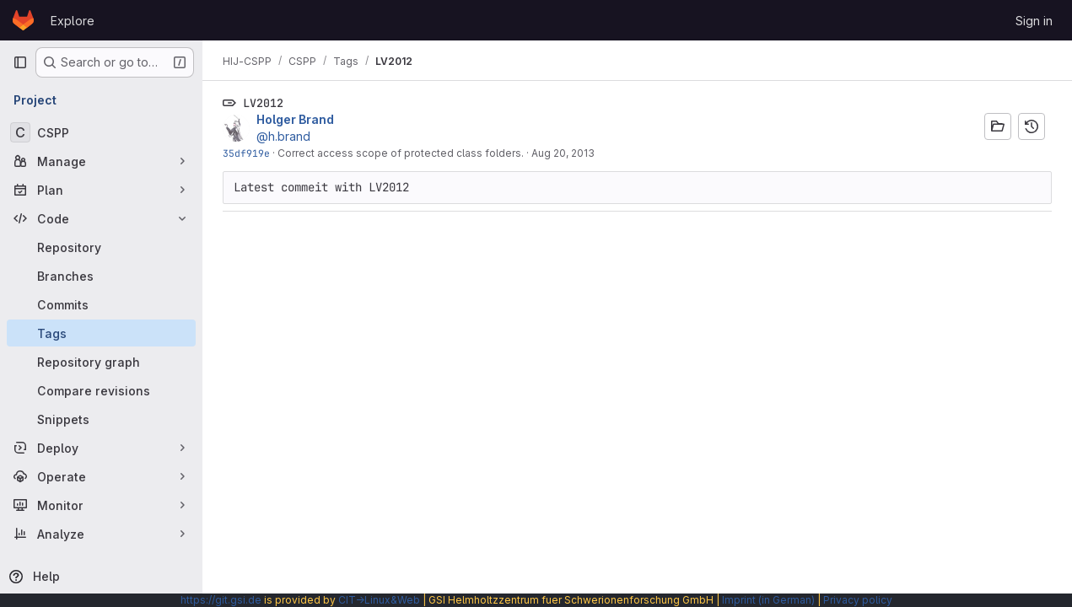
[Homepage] (23, 20)
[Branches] (101, 275)
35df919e (246, 153)
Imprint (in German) (768, 600)
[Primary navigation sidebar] (20, 62)
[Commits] (101, 304)
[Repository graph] (101, 361)
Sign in (1034, 20)
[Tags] (101, 333)
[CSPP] (101, 132)
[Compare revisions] (101, 390)
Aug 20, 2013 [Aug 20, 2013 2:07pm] (563, 153)
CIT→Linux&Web (379, 600)
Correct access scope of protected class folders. (400, 153)
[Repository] (101, 247)
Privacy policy (857, 600)
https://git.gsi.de (220, 600)
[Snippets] (101, 419)
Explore (72, 20)
